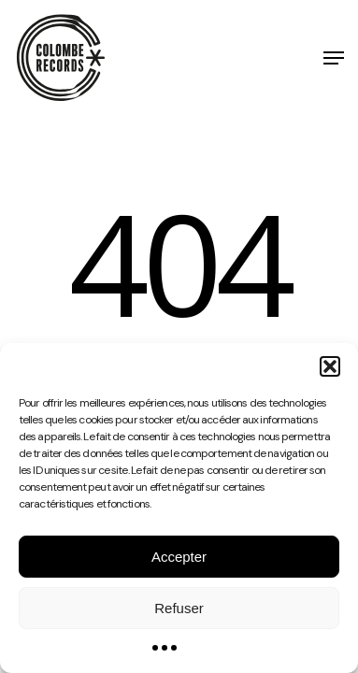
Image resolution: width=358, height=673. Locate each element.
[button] (330, 366)
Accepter (179, 557)
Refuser (179, 608)
